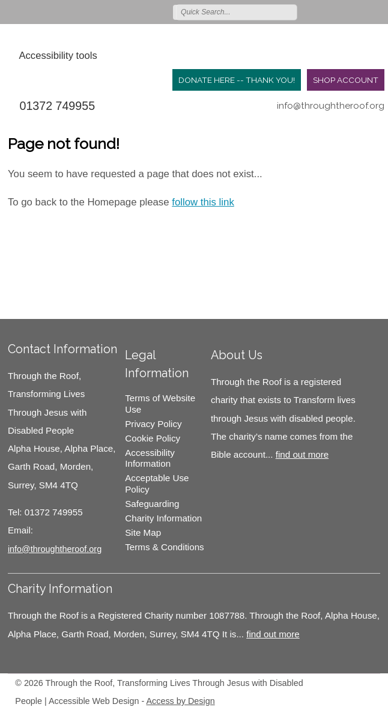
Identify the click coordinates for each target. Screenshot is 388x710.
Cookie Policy (152, 438)
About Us (236, 355)
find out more (302, 454)
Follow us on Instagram (360, 11)
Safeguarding (152, 504)
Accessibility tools (58, 55)
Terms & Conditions (164, 547)
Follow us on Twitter (325, 11)
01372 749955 (57, 105)
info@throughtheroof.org (330, 105)
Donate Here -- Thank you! (236, 80)
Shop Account (345, 80)
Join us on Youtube (377, 11)
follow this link (203, 202)
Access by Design (181, 701)
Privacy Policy (153, 424)
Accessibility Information (150, 458)
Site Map (143, 532)
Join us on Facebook (342, 11)
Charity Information (163, 518)
